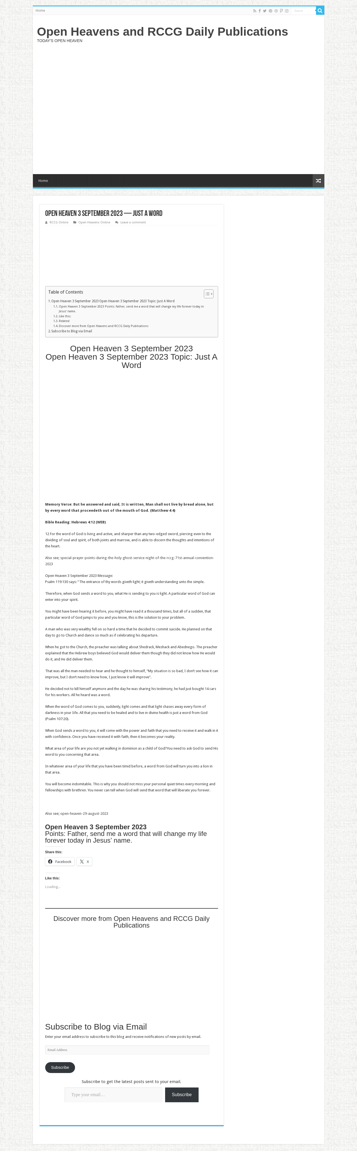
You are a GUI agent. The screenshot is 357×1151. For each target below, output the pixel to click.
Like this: (65, 316)
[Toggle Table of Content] (206, 294)
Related (64, 321)
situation (160, 671)
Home (40, 11)
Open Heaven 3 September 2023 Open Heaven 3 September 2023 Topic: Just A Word (113, 301)
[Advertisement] (218, 108)
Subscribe (60, 1067)
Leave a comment (133, 222)
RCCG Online (59, 222)
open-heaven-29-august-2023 (84, 813)
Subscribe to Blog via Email (71, 331)
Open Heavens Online (94, 222)
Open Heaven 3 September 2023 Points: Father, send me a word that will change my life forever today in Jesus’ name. (131, 309)
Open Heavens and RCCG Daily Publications (162, 31)
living (91, 534)
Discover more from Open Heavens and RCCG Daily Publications (103, 326)
